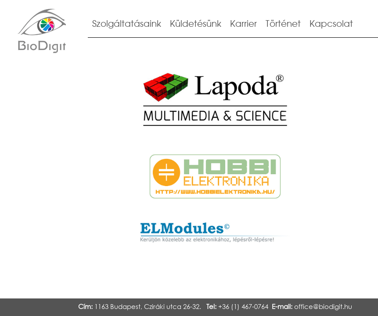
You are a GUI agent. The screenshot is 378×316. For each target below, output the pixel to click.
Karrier (243, 23)
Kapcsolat (331, 23)
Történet (283, 23)
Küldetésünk (195, 23)
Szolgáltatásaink (126, 23)
